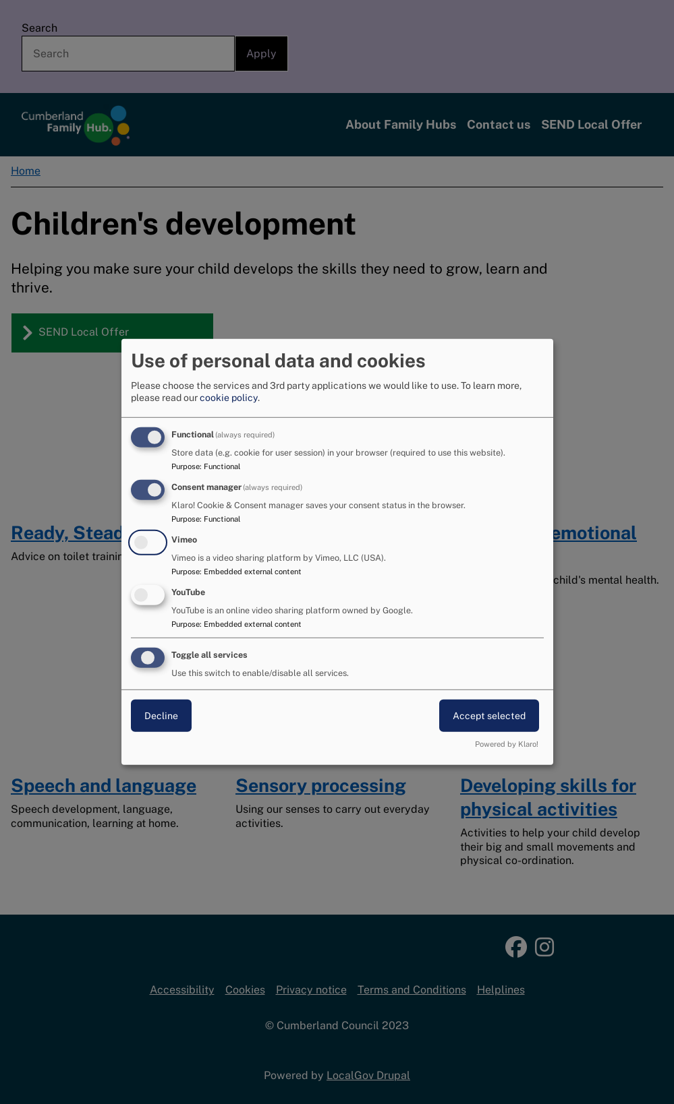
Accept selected (489, 715)
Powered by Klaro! (506, 744)
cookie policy (229, 397)
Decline (161, 715)
